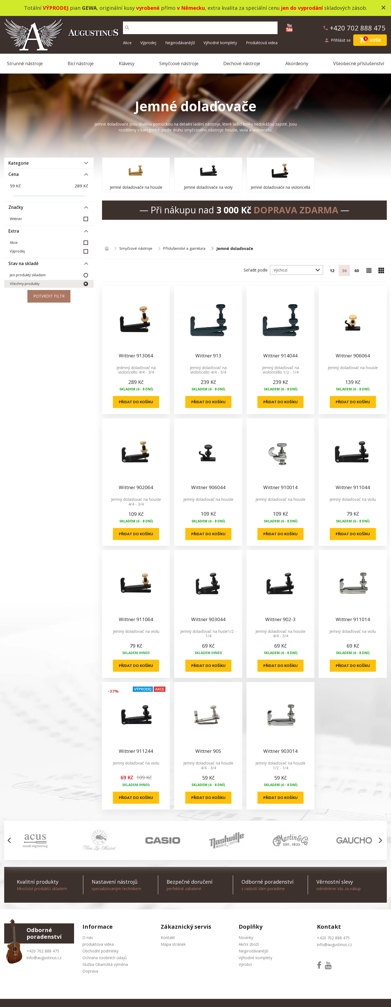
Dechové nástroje (241, 63)
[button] (11, 842)
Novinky (246, 939)
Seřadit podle (256, 270)
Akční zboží (249, 946)
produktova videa (98, 946)
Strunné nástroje (25, 63)
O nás (87, 939)
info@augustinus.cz (44, 959)
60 (356, 270)
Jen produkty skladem (28, 275)
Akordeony (296, 63)
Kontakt (168, 939)
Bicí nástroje (81, 63)
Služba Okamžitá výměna (105, 966)
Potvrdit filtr (49, 296)
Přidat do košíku (136, 402)
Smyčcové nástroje (178, 63)
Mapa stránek (173, 946)
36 (344, 270)
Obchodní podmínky (100, 953)
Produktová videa (262, 42)
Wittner (16, 218)
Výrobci (245, 966)
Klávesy (126, 63)
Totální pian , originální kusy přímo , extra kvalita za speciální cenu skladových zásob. (195, 7)
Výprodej (148, 42)
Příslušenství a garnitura (186, 249)
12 (332, 270)
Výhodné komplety (220, 42)
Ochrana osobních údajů (104, 959)
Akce (127, 42)
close (383, 7)
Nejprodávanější (180, 42)
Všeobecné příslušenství (358, 63)
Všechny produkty (24, 283)
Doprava (90, 973)
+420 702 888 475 (43, 953)
